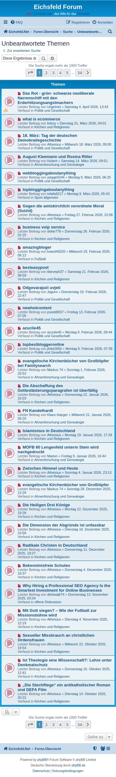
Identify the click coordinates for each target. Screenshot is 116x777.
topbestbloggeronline (43, 344)
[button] (30, 72)
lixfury (51, 123)
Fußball (40, 259)
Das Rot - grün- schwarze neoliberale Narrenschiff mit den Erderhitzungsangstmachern (56, 98)
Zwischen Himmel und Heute (50, 468)
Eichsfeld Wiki (42, 14)
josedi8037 (55, 312)
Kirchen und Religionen (52, 127)
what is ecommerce (41, 119)
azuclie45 (32, 328)
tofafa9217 (55, 194)
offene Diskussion (47, 602)
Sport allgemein (46, 197)
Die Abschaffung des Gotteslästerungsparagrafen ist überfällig (58, 388)
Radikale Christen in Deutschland (55, 545)
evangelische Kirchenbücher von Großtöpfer (66, 484)
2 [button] (46, 72)
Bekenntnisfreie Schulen (46, 565)
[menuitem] (16, 22)
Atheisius (54, 144)
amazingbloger (37, 247)
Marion (52, 456)
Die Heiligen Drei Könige (46, 505)
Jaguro (52, 292)
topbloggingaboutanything (48, 189)
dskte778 (54, 231)
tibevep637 (55, 271)
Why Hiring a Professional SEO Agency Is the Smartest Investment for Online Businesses (64, 588)
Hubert (52, 161)
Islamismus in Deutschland (49, 430)
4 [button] (60, 72)
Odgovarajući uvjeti (41, 287)
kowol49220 (56, 251)
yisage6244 (55, 177)
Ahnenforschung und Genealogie (59, 164)
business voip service (44, 227)
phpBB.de (78, 765)
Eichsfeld (83, 14)
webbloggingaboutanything (49, 173)
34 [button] (79, 72)
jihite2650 (54, 348)
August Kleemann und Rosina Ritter (57, 156)
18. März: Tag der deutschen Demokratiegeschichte (47, 137)
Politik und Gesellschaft (52, 110)
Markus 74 (55, 370)
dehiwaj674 (55, 594)
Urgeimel (54, 107)
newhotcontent (37, 307)
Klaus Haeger (57, 415)
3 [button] (53, 72)
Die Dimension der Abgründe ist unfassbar (64, 525)
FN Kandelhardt (38, 410)
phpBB (42, 759)
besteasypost (36, 267)
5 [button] (67, 72)
